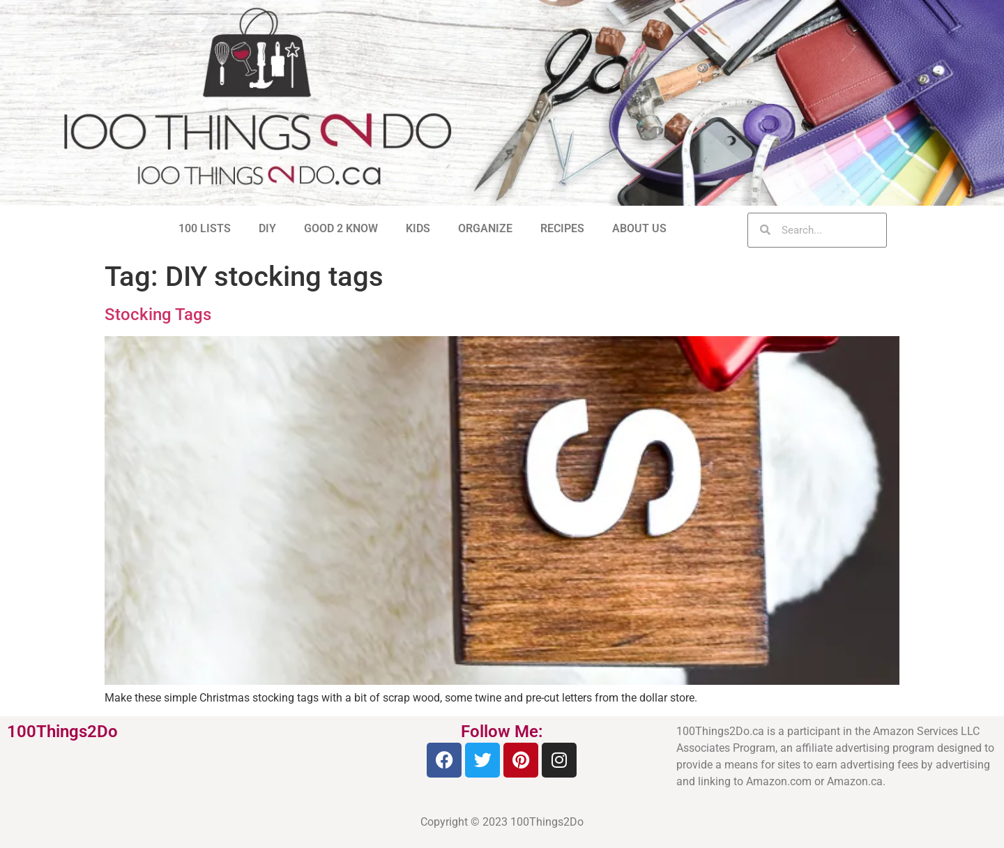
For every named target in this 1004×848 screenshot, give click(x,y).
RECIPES (562, 228)
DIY (267, 228)
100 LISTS (204, 228)
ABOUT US (639, 228)
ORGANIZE (485, 228)
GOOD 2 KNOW (341, 228)
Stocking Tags (158, 314)
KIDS (418, 228)
